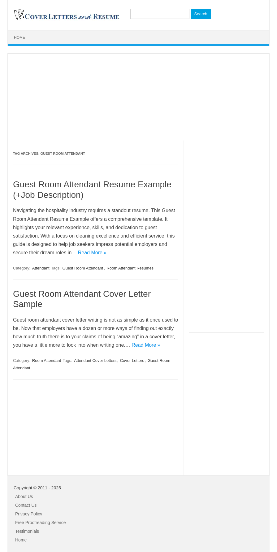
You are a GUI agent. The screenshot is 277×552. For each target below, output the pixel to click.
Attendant (41, 268)
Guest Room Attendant (83, 268)
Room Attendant (46, 360)
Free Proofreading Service (40, 522)
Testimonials (27, 531)
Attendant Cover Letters (95, 360)
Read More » (92, 252)
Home (19, 37)
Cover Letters (132, 360)
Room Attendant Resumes (130, 268)
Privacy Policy (28, 513)
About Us (24, 496)
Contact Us (26, 505)
